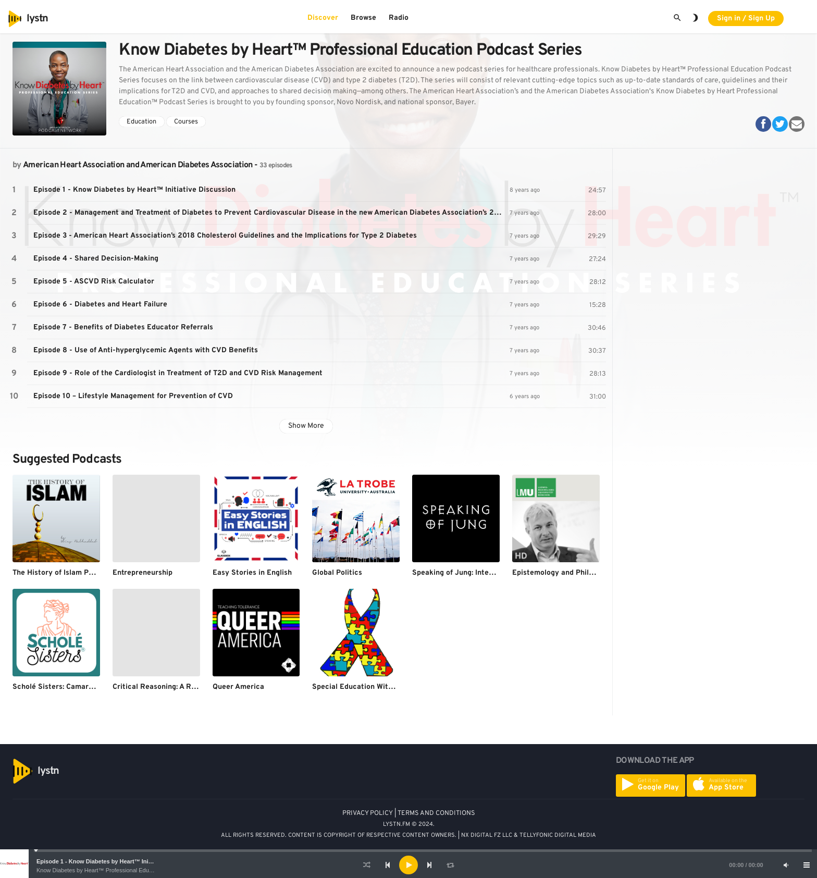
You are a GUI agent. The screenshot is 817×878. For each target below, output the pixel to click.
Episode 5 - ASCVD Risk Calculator (93, 281)
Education (141, 122)
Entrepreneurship (142, 572)
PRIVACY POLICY (367, 813)
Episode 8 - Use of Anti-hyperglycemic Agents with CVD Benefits (145, 350)
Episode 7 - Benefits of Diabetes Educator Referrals (123, 327)
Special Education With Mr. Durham (373, 687)
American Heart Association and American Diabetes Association (138, 165)
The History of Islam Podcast (62, 572)
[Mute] (785, 865)
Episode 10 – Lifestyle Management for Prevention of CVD (133, 396)
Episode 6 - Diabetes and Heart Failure (100, 304)
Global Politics (337, 572)
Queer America (238, 687)
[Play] (408, 865)
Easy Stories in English (252, 572)
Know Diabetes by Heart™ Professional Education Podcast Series (120, 870)
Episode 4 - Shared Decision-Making (95, 258)
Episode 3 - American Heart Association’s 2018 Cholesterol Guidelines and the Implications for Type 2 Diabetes (225, 235)
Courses (186, 122)
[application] (408, 865)
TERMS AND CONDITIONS (436, 813)
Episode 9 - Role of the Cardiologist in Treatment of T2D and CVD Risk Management (178, 373)
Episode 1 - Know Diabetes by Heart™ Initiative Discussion (116, 861)
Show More (306, 426)
